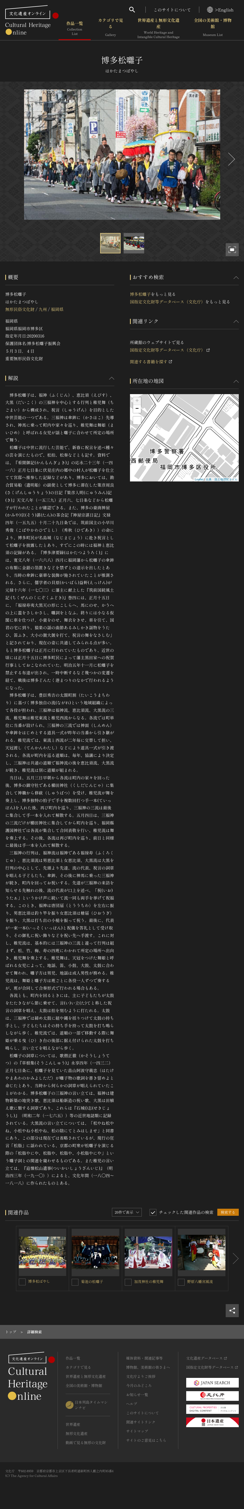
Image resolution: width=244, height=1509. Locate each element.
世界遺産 (73, 1424)
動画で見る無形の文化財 (86, 1442)
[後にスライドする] (231, 159)
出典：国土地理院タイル (221, 479)
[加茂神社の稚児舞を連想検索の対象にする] (128, 1282)
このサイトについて (172, 10)
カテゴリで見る (110, 28)
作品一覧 (75, 28)
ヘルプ (131, 1403)
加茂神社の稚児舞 (148, 1281)
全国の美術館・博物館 (212, 28)
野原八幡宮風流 (200, 1281)
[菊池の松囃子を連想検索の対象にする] (75, 1282)
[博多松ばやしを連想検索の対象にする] (22, 1282)
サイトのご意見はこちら (146, 1440)
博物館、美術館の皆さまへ (148, 1367)
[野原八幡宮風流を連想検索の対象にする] (181, 1282)
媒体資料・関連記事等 (144, 1358)
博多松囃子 (140, 294)
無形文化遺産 (77, 1433)
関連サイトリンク (140, 1422)
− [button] (137, 409)
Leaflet (199, 479)
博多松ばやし (39, 1281)
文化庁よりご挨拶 (140, 1376)
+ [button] (137, 401)
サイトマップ (137, 1431)
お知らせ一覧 (137, 1394)
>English (220, 10)
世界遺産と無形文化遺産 (158, 28)
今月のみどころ (139, 1385)
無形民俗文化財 (20, 309)
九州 (42, 309)
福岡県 (57, 309)
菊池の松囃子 (92, 1281)
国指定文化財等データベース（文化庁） (167, 301)
